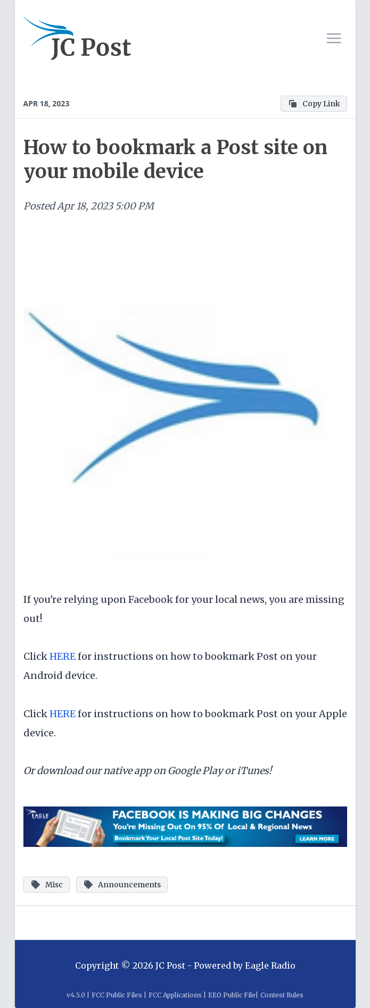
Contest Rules (281, 995)
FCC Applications (175, 995)
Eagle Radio (270, 965)
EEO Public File (232, 995)
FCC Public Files (117, 995)
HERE (63, 656)
